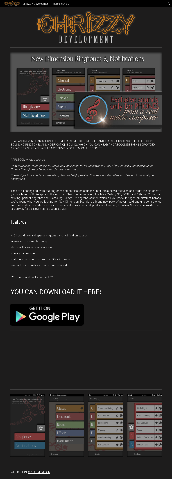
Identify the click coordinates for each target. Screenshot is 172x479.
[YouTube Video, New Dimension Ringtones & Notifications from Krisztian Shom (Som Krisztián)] (47, 360)
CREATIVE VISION (39, 472)
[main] (86, 217)
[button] (169, 4)
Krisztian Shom (128, 205)
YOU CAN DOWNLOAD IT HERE (55, 292)
